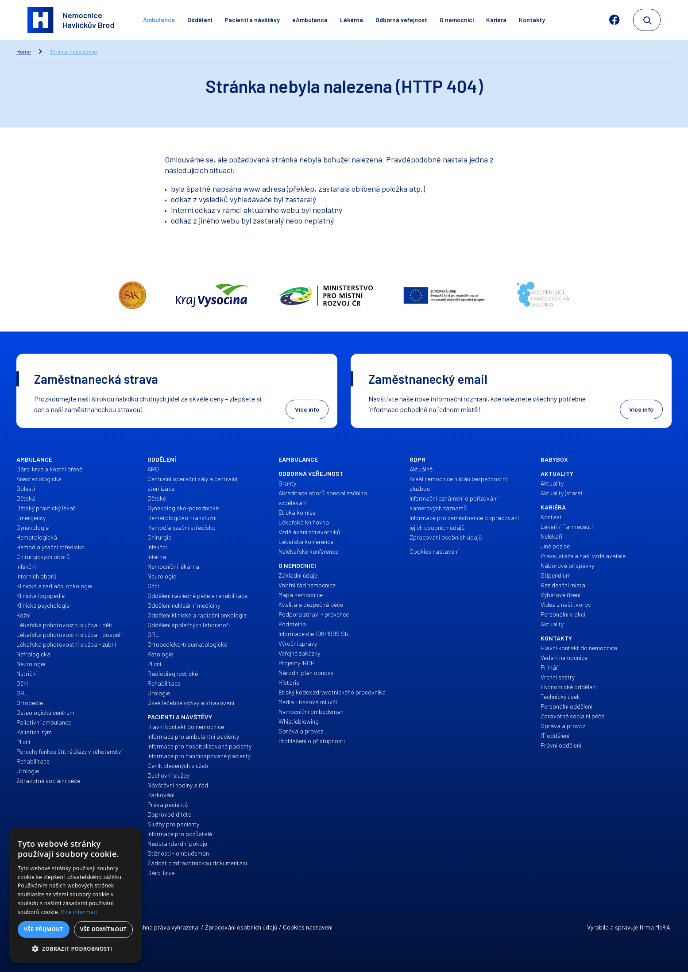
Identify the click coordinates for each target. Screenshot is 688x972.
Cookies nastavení (307, 927)
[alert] (75, 895)
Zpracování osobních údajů (241, 927)
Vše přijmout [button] (43, 929)
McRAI (663, 927)
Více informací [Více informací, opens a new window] (79, 912)
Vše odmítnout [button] (103, 929)
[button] (75, 949)
